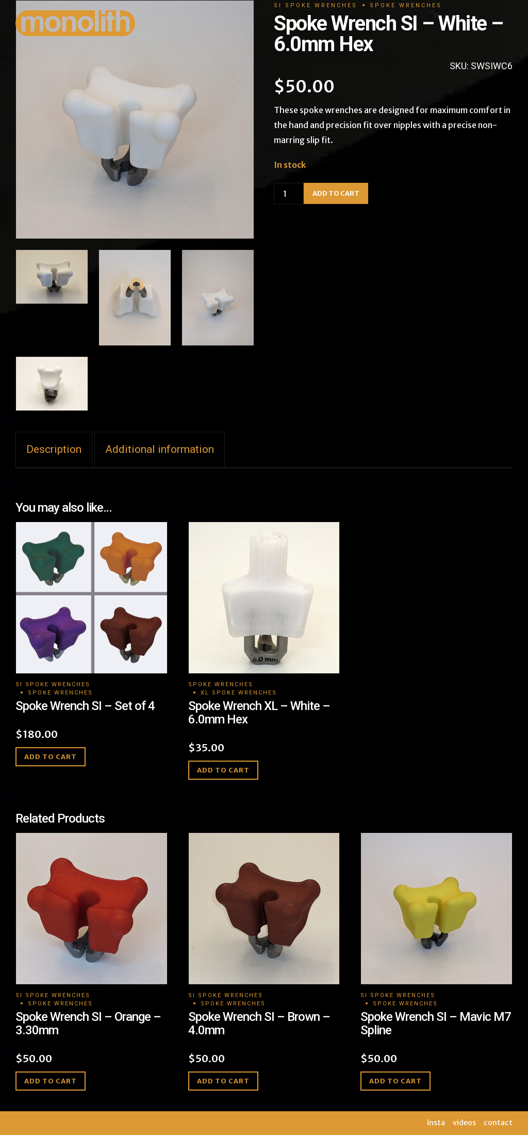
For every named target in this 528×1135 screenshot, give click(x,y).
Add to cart (50, 756)
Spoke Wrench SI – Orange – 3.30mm (88, 1023)
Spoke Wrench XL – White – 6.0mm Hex (259, 713)
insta (436, 1122)
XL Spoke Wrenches (239, 692)
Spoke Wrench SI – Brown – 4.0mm (259, 1023)
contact (498, 1122)
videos (464, 1122)
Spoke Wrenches (60, 692)
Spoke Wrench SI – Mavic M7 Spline (435, 1023)
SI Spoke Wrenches (52, 684)
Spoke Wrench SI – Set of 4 (85, 706)
